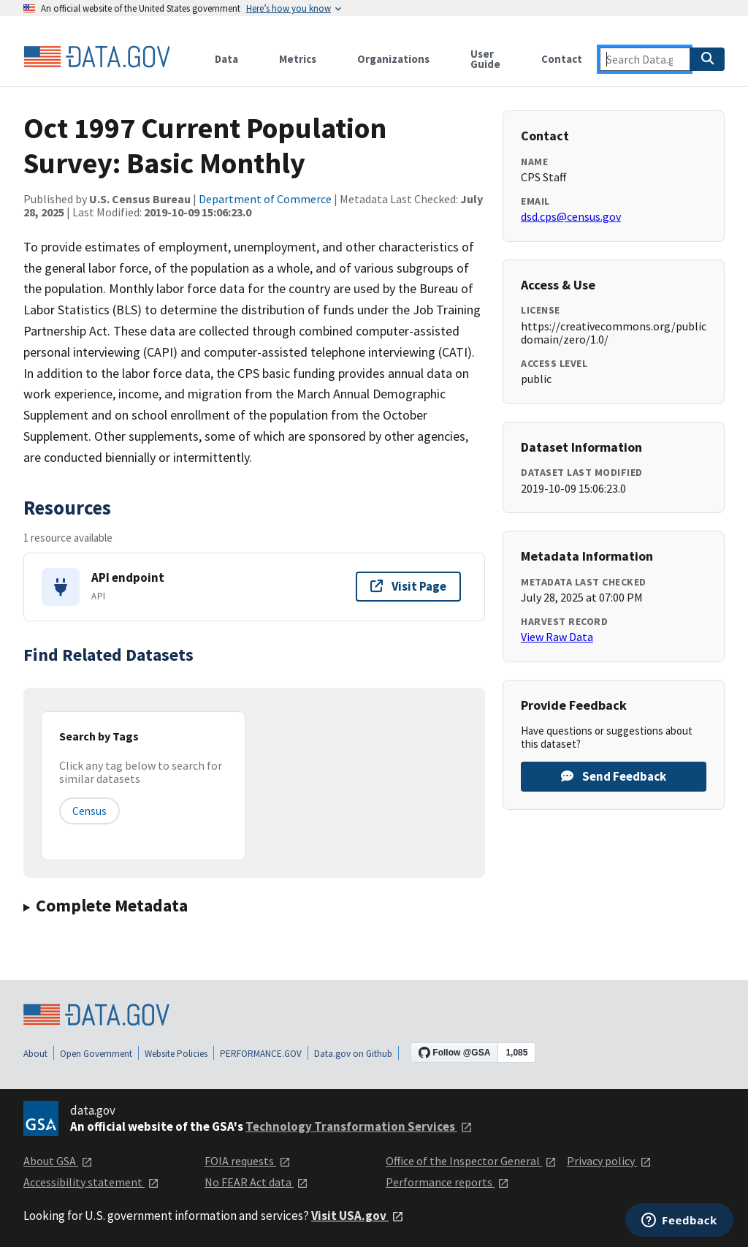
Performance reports (447, 1182)
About (35, 1053)
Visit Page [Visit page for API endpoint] (408, 586)
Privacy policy (609, 1160)
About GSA (58, 1160)
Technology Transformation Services (359, 1126)
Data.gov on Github (353, 1053)
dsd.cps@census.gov (571, 216)
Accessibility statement (91, 1182)
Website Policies (176, 1053)
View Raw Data (557, 636)
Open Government (96, 1053)
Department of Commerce (265, 199)
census (89, 811)
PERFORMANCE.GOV (261, 1053)
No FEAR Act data (256, 1182)
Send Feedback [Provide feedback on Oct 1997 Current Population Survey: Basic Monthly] (613, 776)
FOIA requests (248, 1160)
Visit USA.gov (357, 1216)
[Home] (96, 57)
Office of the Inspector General (471, 1160)
